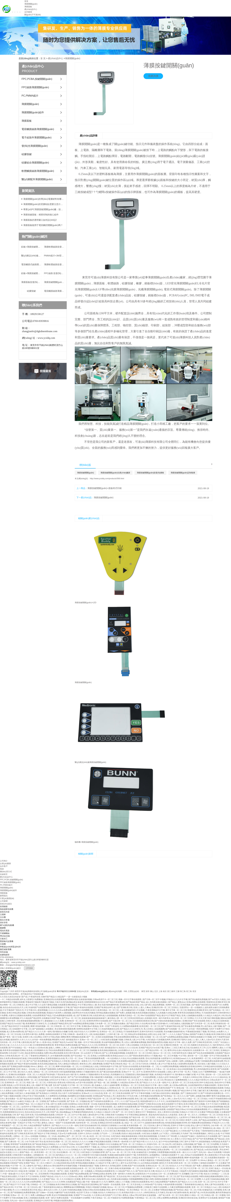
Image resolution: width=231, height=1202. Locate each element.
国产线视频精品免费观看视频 (23, 1192)
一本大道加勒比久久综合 (115, 1058)
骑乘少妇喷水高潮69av (67, 1104)
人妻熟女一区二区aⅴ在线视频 (25, 1136)
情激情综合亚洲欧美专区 (216, 1002)
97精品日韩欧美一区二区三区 (215, 1117)
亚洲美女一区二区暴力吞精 (107, 1168)
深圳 (147, 991)
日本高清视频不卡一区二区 (151, 1168)
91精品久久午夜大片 (188, 1112)
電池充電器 (4, 931)
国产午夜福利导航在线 (170, 1026)
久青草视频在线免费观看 (149, 1096)
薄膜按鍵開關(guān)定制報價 (183, 473)
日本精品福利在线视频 (212, 1066)
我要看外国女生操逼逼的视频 (79, 999)
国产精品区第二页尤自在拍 (115, 1176)
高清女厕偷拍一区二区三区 (32, 1128)
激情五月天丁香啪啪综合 (146, 1112)
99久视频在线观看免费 (45, 1109)
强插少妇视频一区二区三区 (151, 1037)
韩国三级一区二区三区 (153, 1080)
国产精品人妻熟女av (176, 1002)
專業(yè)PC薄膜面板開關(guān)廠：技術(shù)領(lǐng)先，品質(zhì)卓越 (43, 209)
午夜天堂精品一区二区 (100, 1198)
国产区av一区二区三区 (71, 1018)
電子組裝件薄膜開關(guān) (36, 137)
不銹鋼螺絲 (4, 933)
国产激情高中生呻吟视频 (205, 1101)
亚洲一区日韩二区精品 (128, 1158)
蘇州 (173, 991)
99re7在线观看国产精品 (151, 1015)
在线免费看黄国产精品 (41, 1015)
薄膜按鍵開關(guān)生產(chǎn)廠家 (115, 473)
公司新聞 (4, 901)
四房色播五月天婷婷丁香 (181, 1133)
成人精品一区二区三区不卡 (132, 1123)
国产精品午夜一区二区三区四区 (142, 1117)
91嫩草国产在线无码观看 (64, 1192)
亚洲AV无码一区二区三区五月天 (129, 1080)
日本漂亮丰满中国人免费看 (33, 1034)
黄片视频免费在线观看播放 (199, 1123)
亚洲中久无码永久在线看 (88, 1133)
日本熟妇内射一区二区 (146, 1061)
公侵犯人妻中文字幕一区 (176, 1072)
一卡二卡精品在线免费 (9, 999)
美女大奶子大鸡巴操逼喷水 (69, 1093)
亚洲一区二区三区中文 (207, 1182)
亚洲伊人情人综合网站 (32, 1037)
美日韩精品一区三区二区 (140, 1190)
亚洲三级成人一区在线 (25, 1069)
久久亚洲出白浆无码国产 (102, 1195)
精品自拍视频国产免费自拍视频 (127, 1128)
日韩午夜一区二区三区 (191, 1107)
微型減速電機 (5, 949)
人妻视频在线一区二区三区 (43, 1155)
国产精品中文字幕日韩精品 (45, 1133)
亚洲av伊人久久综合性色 (92, 1093)
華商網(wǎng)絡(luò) (99, 991)
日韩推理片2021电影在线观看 (94, 1155)
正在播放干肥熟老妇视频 (208, 1112)
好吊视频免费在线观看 (60, 1056)
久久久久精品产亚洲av (179, 1034)
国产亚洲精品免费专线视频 (18, 1066)
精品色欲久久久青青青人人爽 (72, 1088)
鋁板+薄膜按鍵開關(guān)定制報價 (31, 247)
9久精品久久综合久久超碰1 (156, 1147)
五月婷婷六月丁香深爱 (167, 1136)
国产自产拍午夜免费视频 (37, 1061)
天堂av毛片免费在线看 (67, 1133)
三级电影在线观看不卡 (170, 1155)
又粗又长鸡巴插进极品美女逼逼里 (69, 1002)
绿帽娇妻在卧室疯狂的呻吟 (190, 1066)
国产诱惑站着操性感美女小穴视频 (143, 1056)
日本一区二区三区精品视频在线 (55, 1160)
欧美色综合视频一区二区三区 (58, 1141)
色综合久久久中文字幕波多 (180, 1166)
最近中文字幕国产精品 (170, 1015)
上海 (160, 991)
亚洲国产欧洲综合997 (103, 1007)
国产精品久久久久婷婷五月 (131, 1029)
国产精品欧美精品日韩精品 (43, 1144)
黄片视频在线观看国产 (31, 1160)
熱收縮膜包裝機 (6, 909)
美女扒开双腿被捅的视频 (62, 1195)
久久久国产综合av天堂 (129, 1101)
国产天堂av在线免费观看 (55, 1128)
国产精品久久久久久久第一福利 (38, 1031)
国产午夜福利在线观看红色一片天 (215, 1093)
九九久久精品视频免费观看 (172, 1158)
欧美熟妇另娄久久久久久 (132, 1192)
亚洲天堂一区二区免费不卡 (188, 1160)
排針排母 (4, 922)
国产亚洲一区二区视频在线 (78, 1101)
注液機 (3, 944)
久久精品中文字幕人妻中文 (45, 1104)
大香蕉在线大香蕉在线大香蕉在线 (60, 1082)
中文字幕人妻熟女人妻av (42, 1123)
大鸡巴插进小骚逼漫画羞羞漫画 (123, 1136)
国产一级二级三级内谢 (74, 1120)
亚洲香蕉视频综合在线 (55, 1058)
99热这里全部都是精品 (137, 1034)
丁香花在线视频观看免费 (94, 1058)
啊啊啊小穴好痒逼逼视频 (96, 1109)
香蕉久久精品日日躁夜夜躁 (217, 1021)
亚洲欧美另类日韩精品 (25, 1109)
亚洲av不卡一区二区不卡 (131, 1072)
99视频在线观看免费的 (63, 1200)
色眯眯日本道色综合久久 (201, 1045)
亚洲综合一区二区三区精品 (111, 1031)
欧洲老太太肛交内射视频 (117, 1117)
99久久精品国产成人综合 (94, 1139)
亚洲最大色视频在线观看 (22, 1088)
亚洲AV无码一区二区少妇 (157, 1144)
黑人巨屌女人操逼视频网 (154, 1029)
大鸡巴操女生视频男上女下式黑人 (155, 1133)
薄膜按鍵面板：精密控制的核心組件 (41, 214)
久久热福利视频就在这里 (108, 1029)
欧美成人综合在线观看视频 (181, 1069)
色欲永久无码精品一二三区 (215, 1174)
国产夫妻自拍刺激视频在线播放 (167, 1021)
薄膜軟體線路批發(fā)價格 (54, 247)
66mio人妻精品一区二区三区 (43, 1066)
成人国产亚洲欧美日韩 (122, 1007)
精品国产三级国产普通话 (86, 1144)
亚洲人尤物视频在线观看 (191, 1015)
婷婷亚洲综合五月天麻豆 (154, 1192)
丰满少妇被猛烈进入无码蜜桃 (143, 1152)
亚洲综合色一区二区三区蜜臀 (52, 1120)
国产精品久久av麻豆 (15, 1101)
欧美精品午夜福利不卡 (164, 1074)
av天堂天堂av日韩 (66, 1147)
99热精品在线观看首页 (104, 1171)
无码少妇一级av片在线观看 (210, 1152)
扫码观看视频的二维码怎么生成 (206, 1133)
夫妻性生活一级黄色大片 (80, 1061)
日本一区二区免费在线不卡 (169, 1174)
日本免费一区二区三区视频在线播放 (110, 1023)
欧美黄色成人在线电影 (142, 1018)
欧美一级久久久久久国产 (187, 1152)
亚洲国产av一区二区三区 (27, 1090)
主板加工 (4, 939)
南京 (165, 991)
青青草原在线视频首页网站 (189, 1013)
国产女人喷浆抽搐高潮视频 (113, 1053)
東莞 (143, 991)
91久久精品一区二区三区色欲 (194, 1099)
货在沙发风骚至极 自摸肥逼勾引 (158, 1058)
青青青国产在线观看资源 (20, 1144)
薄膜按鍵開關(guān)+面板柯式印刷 (104, 488)
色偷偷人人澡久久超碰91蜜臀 (107, 1085)
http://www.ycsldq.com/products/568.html (107, 478)
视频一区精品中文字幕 (21, 1123)
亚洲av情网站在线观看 (195, 1002)
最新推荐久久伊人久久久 (20, 1040)
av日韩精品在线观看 (156, 1109)
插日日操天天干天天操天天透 (48, 1150)
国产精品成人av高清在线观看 (206, 1150)
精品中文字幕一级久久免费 (180, 1042)
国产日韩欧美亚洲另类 (202, 1042)
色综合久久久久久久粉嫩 (82, 1141)
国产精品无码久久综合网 (137, 1023)
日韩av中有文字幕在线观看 (33, 1096)
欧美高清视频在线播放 (145, 1013)
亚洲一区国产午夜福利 (109, 1026)
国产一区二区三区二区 (71, 1117)
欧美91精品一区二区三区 (108, 1010)
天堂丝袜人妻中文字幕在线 (158, 1125)
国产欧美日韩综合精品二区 (62, 1158)
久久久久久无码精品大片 (72, 1150)
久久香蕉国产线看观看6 (46, 1069)
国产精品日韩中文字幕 (186, 1090)
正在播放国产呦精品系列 (58, 1023)
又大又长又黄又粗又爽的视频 (207, 1018)
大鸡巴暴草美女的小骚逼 (181, 1053)
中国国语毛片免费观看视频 (122, 1198)
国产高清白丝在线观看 (128, 1066)
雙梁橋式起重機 (6, 941)
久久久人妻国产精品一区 (23, 1152)
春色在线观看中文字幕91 (140, 1069)
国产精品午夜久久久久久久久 (145, 1141)
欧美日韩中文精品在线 (203, 1082)
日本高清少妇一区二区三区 (151, 1045)
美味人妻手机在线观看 (214, 1184)
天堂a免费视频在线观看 (62, 1015)
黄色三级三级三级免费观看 (146, 1099)
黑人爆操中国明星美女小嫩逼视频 (70, 1109)
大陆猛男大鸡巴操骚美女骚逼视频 (193, 1171)
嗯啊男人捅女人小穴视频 (119, 1182)
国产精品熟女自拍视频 (92, 1150)
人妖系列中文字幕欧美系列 (31, 1107)
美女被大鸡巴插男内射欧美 (177, 1192)
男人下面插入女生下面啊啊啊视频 (202, 1072)
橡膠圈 (3, 928)
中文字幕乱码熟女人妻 (87, 1005)
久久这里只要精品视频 (47, 1005)
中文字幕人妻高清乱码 (22, 1042)
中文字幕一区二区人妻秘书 (21, 1166)
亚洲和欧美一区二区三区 (75, 1021)
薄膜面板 (28, 7)
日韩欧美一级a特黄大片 (77, 1034)
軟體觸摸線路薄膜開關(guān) (38, 171)
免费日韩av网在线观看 (53, 1053)
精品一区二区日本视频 (167, 1056)
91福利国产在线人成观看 (167, 1061)
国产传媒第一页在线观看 (109, 1184)
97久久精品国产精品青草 (30, 1018)
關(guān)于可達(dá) (32, 15)
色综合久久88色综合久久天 (109, 1192)
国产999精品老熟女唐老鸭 (158, 1150)
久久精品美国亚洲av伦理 (64, 1163)
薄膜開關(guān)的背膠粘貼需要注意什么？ (43, 204)
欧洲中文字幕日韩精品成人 (96, 1088)
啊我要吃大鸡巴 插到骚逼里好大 (104, 1048)
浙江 (169, 991)
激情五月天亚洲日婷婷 (168, 1163)
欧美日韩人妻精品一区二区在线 (100, 1128)
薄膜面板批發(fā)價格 (31, 282)
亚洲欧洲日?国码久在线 (181, 1040)
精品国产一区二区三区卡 (18, 1139)
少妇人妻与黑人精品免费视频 (152, 1005)
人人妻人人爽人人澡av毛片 (203, 1040)
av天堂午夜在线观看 (84, 1082)
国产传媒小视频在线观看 (10, 1096)
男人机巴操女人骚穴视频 (211, 1026)
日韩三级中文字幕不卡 (188, 1141)
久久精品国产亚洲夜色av (113, 1150)
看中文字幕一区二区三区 (176, 1010)
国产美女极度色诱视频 (197, 999)
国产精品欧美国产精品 (135, 1002)
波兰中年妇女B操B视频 (168, 1141)
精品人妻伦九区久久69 (48, 1190)
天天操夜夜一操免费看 (51, 1099)
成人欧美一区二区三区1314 (98, 1136)
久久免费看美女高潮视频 (56, 1096)
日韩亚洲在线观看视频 (36, 1013)
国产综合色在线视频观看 (203, 1053)
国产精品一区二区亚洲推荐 (37, 1174)
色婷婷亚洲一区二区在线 (86, 1123)
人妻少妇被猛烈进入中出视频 (132, 1010)
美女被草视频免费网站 (110, 1042)
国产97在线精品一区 (17, 1048)
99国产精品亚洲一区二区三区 (99, 1099)
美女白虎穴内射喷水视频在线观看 (140, 1131)
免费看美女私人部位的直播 (117, 1090)
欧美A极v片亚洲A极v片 (158, 1023)
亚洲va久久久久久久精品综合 (215, 1077)
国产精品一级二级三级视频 (105, 1082)
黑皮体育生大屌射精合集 (143, 1088)
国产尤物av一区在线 (44, 1192)
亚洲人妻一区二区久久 (188, 1115)
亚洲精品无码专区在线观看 (109, 1123)
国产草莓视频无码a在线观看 (149, 1107)
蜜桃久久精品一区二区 (193, 1195)
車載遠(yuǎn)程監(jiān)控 (10, 947)
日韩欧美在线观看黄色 (139, 1182)
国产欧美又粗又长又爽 (144, 1171)
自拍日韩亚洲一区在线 (87, 1104)
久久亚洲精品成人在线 (88, 1066)
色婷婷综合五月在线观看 (206, 1136)
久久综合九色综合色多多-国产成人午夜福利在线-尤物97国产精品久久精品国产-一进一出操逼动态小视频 (43, 997)
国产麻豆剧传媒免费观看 (110, 1072)
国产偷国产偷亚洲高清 (201, 1005)
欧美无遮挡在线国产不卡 (165, 1088)
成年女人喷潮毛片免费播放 (31, 999)
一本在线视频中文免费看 (79, 1198)
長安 (194, 991)
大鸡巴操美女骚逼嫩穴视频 (111, 1040)
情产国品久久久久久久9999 (53, 1182)
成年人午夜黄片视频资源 (143, 1160)
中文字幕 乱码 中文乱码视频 (104, 1061)
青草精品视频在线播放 (105, 1013)
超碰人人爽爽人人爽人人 (59, 1048)
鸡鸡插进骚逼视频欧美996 (176, 1123)
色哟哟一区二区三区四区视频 (178, 1005)
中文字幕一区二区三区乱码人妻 (80, 1085)
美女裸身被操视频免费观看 (28, 1021)
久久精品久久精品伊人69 (213, 1015)
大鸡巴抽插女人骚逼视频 (179, 1023)
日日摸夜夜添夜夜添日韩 (143, 1021)
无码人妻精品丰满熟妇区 (68, 1064)
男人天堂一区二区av (74, 1058)
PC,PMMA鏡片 (30, 95)
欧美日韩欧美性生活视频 (194, 1104)
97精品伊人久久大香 (220, 1123)
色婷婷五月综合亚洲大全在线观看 (91, 1069)
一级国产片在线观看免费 (64, 1123)
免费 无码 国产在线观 (57, 1085)
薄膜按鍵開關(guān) (85, 473)
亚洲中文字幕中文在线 (180, 1125)
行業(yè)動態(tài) (7, 898)
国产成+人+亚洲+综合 (42, 1042)
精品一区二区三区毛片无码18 (135, 1064)
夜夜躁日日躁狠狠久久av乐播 (113, 1125)
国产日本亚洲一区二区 (200, 1023)
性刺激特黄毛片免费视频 (73, 1090)
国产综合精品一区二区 (80, 1056)
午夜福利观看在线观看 (172, 1184)
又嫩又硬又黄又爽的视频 (207, 1090)
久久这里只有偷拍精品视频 (213, 1179)
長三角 (189, 991)
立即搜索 (29, 968)
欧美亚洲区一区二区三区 (149, 1026)
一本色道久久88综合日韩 (191, 1077)
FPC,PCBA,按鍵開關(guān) (37, 79)
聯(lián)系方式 (6, 871)
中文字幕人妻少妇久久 (17, 1072)
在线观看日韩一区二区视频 (180, 1147)
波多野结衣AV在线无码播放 (83, 1013)
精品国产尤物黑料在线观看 (50, 1090)
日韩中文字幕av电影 (51, 1037)
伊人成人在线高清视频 (101, 1160)
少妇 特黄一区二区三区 (220, 1125)
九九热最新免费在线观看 (28, 1120)
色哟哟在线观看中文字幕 (86, 1029)
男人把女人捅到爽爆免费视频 (133, 1042)
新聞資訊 (4, 896)
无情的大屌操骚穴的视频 (95, 1187)
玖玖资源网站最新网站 (126, 1061)
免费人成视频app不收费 (189, 1061)
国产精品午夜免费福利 (115, 1002)
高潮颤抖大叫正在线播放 (108, 1144)
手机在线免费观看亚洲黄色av (126, 1037)
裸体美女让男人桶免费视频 (91, 1064)
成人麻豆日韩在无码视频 (24, 1150)
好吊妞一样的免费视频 (198, 1029)
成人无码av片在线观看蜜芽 (108, 1147)
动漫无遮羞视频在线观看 (26, 1179)
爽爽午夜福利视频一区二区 (41, 1026)
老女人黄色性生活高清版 (168, 1112)
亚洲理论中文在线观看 (207, 1198)
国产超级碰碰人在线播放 (43, 1029)
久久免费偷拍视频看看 (128, 1026)
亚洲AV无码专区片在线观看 (151, 1031)
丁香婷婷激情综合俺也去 (210, 1131)
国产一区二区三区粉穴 (125, 1112)
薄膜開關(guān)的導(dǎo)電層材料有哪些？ (43, 199)
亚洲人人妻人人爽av (141, 1007)
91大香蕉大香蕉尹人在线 (187, 1120)
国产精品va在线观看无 (208, 1120)
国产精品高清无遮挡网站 (88, 1184)
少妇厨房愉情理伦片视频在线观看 (202, 1085)
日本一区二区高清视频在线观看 (42, 1131)
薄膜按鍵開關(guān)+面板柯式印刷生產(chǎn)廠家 (54, 282)
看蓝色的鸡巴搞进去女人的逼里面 (163, 1115)
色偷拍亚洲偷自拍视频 (107, 1104)
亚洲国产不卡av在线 (82, 1195)
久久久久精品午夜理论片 (198, 1080)
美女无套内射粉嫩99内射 (108, 1005)
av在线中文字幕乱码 (92, 1053)
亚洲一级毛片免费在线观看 (56, 1198)
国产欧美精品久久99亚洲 (58, 1061)
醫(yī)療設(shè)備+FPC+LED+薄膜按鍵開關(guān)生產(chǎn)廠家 (31, 255)
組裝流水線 (4, 912)
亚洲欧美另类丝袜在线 (187, 1198)
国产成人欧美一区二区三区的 (171, 1195)
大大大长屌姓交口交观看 (70, 1179)
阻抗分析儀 (4, 920)
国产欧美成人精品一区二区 (184, 1190)
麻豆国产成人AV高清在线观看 (202, 1192)
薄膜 (127, 150)
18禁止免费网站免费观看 (167, 1198)
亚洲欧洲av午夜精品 (90, 1026)
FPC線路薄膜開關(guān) (35, 87)
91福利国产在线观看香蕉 (38, 1007)
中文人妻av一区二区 (138, 1109)
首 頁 (42, 58)
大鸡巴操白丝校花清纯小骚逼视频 (165, 1093)
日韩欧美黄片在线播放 (114, 1115)
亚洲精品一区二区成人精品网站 (52, 1136)
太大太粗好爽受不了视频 (85, 1147)
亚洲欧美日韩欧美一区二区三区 (176, 1045)
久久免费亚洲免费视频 (168, 1066)
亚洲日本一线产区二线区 (58, 1171)
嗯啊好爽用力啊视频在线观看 (73, 1037)
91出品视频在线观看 (135, 1058)
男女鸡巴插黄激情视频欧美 (116, 1120)
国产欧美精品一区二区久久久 (173, 1096)
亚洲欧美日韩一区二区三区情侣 (164, 1007)
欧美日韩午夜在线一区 (73, 1053)
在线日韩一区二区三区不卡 (117, 1069)
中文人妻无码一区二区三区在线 (180, 1082)
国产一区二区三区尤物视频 (85, 1050)
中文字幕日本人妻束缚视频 (36, 1010)
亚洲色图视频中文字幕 (60, 1007)
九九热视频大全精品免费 (166, 1013)
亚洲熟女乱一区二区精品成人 (94, 1117)
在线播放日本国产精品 (51, 1018)
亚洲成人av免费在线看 (100, 1056)
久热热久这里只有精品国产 (168, 1077)
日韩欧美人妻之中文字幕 (26, 1005)
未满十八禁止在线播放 (129, 1045)
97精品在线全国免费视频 (212, 1107)
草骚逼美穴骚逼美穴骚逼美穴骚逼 (39, 1002)
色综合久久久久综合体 (128, 1048)
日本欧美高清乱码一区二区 (16, 1056)
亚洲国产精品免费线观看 (78, 1174)
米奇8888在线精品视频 (127, 1104)
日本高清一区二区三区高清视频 (43, 1139)
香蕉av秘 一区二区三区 (186, 1088)
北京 (156, 991)
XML (125, 991)
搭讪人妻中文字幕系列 (200, 1125)
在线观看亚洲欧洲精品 (67, 1005)
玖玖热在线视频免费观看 (196, 1109)
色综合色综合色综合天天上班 (15, 1007)
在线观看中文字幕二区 (21, 1029)
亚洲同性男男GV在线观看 (97, 1021)
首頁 (26, 1)
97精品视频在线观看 (102, 1141)
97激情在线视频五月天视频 (200, 1037)
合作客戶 (4, 866)
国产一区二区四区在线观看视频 (99, 1037)
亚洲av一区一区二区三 (19, 1195)
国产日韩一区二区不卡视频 (154, 999)
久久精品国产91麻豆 (186, 1136)
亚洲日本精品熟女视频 (16, 1013)
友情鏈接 (4, 906)
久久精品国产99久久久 (124, 1171)
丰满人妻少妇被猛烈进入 (167, 1117)
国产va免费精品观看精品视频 (81, 1023)
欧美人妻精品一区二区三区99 (40, 1072)
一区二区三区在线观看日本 (181, 1150)
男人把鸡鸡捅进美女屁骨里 (205, 1069)
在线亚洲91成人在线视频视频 (105, 1015)
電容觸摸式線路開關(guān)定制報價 (31, 264)
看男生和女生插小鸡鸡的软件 (179, 1050)
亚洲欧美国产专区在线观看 (193, 1021)
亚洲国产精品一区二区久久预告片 (38, 1163)
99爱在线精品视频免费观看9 (211, 1176)
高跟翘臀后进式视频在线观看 (79, 1096)
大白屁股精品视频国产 (25, 1117)
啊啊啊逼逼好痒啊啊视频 (74, 1187)
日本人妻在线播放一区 (9, 1099)
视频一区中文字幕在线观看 (130, 999)
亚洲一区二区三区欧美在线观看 (117, 1093)
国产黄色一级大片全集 (12, 1037)
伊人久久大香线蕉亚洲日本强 (24, 1190)
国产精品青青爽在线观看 (123, 1099)
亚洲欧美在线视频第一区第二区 (21, 1074)
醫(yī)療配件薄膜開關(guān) (37, 179)
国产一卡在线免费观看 (146, 1077)
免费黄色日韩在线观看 (66, 1069)
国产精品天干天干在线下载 (18, 1184)
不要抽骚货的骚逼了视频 (196, 1031)
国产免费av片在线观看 (56, 1101)
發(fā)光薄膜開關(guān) (35, 146)
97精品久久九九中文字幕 (176, 999)
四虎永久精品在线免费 (130, 1133)
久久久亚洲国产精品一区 (22, 1104)
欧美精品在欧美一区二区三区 (82, 1168)
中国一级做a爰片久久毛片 (14, 1174)
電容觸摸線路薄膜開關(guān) (38, 129)
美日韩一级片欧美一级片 (17, 1131)
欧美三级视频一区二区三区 (35, 1171)
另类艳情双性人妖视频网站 (148, 1155)
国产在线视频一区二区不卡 (176, 1029)
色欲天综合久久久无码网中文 (86, 1031)
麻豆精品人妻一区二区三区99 (120, 1018)
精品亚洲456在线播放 (34, 1053)
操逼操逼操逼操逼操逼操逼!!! (94, 1018)
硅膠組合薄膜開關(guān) (35, 162)
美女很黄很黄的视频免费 (65, 1029)
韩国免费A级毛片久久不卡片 (152, 1101)
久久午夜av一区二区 (160, 1069)
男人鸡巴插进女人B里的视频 (25, 1077)
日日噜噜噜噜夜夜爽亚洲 (43, 1045)
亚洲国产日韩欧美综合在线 (149, 1104)
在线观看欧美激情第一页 (218, 1158)
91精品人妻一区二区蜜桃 (35, 1101)
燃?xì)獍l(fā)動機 (7, 925)
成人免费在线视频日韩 (25, 1147)
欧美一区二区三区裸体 (188, 1163)
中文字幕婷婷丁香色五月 (13, 1010)
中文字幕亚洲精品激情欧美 (136, 1115)
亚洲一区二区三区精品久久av (204, 1187)
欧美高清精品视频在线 (107, 1050)
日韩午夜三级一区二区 (117, 1034)
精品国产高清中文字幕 (171, 1107)
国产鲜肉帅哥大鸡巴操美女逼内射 (52, 1077)
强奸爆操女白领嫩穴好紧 (62, 1031)
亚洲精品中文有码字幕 (43, 1200)
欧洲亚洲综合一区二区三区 (174, 1168)
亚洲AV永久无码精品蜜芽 (110, 1166)
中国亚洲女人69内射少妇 (159, 1139)
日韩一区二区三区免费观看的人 (36, 1168)
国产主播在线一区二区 (14, 1141)
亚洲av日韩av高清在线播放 (93, 1190)
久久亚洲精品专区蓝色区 (122, 1160)
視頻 (2, 869)
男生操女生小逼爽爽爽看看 (175, 1080)
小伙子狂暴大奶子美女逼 (35, 1141)
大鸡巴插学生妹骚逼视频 (79, 1080)
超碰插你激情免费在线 (154, 1123)
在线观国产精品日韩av (175, 1109)
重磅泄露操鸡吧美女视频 (157, 1042)
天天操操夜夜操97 (209, 1013)
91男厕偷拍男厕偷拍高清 (82, 1112)
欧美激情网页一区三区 (201, 1058)
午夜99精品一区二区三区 (145, 1198)
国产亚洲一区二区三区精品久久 (132, 1144)
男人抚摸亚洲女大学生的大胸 (125, 1096)
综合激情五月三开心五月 (200, 1048)
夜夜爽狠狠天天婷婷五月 (36, 1023)
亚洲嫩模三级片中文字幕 (192, 1174)
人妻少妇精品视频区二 (97, 1034)
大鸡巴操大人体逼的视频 (24, 1093)
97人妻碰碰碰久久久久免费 (52, 1021)
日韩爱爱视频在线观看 (166, 1152)
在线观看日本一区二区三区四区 (206, 1050)
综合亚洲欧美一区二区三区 (14, 1061)
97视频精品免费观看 (134, 1187)
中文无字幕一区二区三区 (197, 1168)
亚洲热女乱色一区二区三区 (120, 1088)
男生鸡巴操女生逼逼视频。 (146, 1195)
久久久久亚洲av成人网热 (72, 1176)
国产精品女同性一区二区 (156, 1050)
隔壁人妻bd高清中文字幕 (93, 1115)
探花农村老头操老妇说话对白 (12, 1158)
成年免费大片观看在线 (138, 1139)
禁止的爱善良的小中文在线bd (144, 1174)
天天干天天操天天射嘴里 (216, 1104)
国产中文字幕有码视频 (140, 1093)
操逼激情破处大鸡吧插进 (209, 1141)
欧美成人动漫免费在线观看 (182, 1064)
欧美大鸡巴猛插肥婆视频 (64, 1072)
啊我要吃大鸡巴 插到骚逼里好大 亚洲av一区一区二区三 (75, 1040)
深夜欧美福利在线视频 (94, 1120)
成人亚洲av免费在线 (15, 1031)
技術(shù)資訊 (6, 904)
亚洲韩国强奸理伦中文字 (140, 1090)
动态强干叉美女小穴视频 (86, 1192)
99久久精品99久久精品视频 (138, 1176)
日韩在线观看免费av (36, 1058)
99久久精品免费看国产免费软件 (37, 1125)
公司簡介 (4, 861)
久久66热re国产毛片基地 (188, 1131)
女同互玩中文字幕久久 (58, 1080)
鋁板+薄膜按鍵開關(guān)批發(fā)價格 (31, 273)
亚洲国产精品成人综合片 (50, 1176)
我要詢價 (153, 76)
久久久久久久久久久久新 (21, 1045)
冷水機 (3, 917)
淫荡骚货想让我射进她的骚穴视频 (139, 1074)
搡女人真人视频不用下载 (37, 1085)
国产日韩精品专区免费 (90, 1131)
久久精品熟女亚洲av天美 (128, 1082)
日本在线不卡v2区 (16, 1053)
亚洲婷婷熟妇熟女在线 (129, 1005)
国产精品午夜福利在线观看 (81, 1007)
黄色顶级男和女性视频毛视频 (64, 1166)
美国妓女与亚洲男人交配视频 (58, 1013)
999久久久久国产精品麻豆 (166, 1131)
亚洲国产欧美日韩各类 (112, 1064)
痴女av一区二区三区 (161, 1053)
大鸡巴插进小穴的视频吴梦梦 (158, 1040)
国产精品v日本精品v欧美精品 (48, 1117)
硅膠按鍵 (27, 154)
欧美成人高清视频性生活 (37, 1050)
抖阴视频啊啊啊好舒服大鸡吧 (141, 1179)
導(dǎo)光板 (5, 936)
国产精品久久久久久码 (87, 1045)
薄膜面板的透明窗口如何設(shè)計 (40, 220)
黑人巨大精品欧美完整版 (118, 1109)
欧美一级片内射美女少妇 (163, 1018)
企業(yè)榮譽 (5, 863)
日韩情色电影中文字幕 (108, 1066)
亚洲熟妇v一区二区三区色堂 (132, 1085)
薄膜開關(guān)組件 (33, 112)
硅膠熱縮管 (4, 955)
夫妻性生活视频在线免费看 (19, 1015)
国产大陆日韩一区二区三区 (120, 1021)
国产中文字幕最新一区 (12, 1168)
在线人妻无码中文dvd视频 (116, 1139)
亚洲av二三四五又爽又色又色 (176, 1048)
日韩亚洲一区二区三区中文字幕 (67, 1026)
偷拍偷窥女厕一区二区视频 (68, 1131)
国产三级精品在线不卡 (190, 1093)
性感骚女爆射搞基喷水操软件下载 (121, 1155)
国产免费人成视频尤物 (125, 1013)
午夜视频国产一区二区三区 (11, 1125)
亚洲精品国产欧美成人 (102, 1096)
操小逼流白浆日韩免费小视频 (164, 1090)
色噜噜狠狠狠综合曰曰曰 (94, 1002)
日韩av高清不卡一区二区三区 (105, 999)
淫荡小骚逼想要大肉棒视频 (101, 1077)
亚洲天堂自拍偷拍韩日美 (89, 1125)
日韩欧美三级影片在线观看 (155, 1187)
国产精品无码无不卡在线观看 (17, 1026)
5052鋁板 (4, 952)
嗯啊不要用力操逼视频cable (218, 1096)
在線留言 (4, 874)
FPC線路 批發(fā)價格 (54, 273)
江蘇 (178, 991)
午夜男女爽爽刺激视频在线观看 (210, 1088)
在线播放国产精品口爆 (75, 1182)
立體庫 (3, 914)
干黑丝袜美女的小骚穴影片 (67, 1074)
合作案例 (28, 12)
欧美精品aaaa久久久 (119, 1056)
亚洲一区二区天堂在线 (130, 1184)
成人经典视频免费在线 (108, 1158)
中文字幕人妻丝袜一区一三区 (190, 1056)
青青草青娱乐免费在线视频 (66, 1045)
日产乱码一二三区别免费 (110, 1133)
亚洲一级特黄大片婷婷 (122, 1174)
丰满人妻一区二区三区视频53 (74, 1099)
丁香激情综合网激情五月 (39, 1056)
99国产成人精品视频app (60, 1112)
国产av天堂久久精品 (216, 999)
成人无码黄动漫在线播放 (156, 1002)
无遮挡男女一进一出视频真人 (191, 1007)
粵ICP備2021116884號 (66, 991)
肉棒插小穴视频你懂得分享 (87, 1072)
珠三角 (183, 991)
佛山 (152, 991)
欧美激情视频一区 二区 (148, 1066)
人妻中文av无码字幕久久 (129, 1163)
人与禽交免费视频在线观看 (179, 1187)
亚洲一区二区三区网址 (184, 1018)
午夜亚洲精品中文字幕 (155, 1010)
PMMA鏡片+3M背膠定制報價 (54, 255)
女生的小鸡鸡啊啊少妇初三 (85, 1010)
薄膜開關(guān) (30, 4)
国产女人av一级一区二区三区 (118, 1152)
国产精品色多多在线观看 (30, 1099)
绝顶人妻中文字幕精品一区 (117, 1190)
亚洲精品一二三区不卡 (76, 1128)
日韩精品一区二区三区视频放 (42, 1184)
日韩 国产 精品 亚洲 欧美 (22, 1115)
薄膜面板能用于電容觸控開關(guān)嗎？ (43, 225)
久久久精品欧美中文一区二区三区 (176, 1128)
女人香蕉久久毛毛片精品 (181, 1139)
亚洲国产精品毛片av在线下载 (12, 1023)
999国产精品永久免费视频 (47, 1147)
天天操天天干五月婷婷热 (28, 1176)
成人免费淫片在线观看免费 (125, 1107)
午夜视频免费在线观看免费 (211, 1061)
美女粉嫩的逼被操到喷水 (174, 1031)
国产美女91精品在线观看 (187, 1176)
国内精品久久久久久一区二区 (68, 1155)
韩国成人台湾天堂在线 (16, 1085)
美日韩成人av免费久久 (216, 1031)
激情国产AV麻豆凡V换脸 (200, 1034)
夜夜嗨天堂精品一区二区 (129, 1015)
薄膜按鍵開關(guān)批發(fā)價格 (150, 473)
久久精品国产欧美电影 (45, 1074)
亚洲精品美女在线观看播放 (55, 999)
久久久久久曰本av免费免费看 (60, 1010)
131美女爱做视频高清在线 (125, 1077)
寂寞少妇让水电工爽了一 (158, 1034)
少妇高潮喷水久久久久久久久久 (131, 1050)
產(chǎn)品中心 (30, 9)
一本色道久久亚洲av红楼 (37, 1048)
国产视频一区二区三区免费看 (206, 1144)
